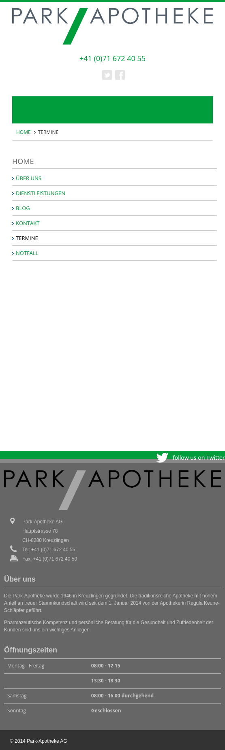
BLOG (23, 208)
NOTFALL (27, 253)
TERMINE (27, 238)
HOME (23, 132)
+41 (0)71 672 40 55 (112, 58)
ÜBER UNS (28, 178)
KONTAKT (27, 223)
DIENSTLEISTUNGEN (40, 193)
